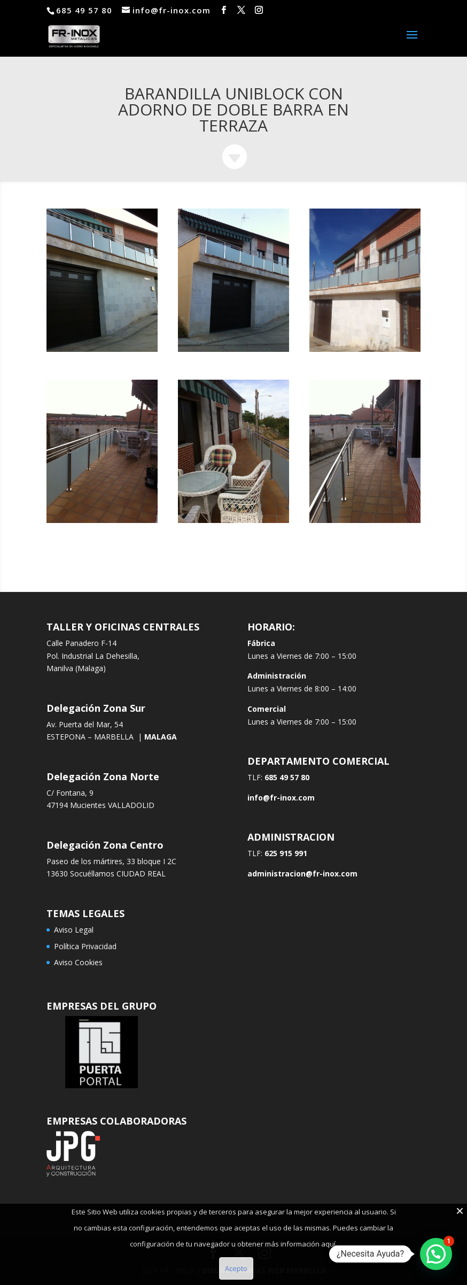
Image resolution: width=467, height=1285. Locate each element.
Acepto (236, 1268)
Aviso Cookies (78, 962)
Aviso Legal (74, 930)
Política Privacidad (85, 946)
